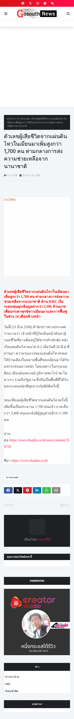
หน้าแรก (11, 118)
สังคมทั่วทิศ (11, 691)
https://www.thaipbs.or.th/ (30, 461)
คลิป (7, 684)
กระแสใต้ (12, 175)
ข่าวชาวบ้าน (12, 676)
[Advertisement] (37, 70)
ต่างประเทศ (24, 118)
